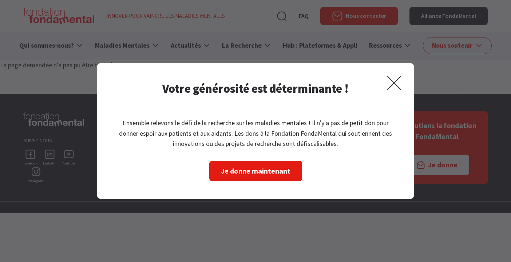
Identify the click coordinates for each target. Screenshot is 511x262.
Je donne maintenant (255, 170)
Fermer (394, 83)
